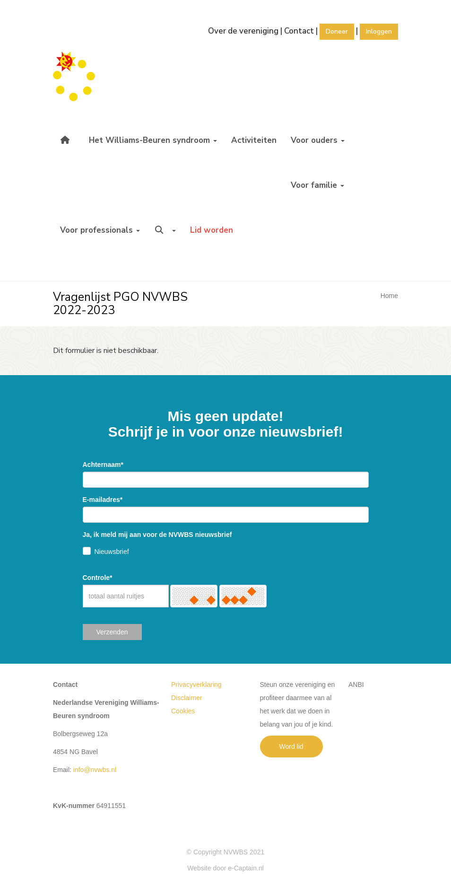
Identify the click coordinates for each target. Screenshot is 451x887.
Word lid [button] (291, 746)
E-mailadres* (103, 499)
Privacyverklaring (196, 684)
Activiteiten (254, 140)
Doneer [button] (337, 31)
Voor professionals (100, 230)
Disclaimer (186, 698)
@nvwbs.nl (94, 769)
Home (389, 295)
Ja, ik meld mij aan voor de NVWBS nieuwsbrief (157, 534)
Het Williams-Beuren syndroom (153, 140)
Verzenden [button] (112, 632)
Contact (299, 31)
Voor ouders (318, 140)
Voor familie (317, 185)
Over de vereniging (243, 31)
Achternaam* (103, 464)
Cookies (183, 711)
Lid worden (211, 230)
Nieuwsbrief (112, 551)
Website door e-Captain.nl (225, 868)
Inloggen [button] (379, 31)
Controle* (98, 577)
